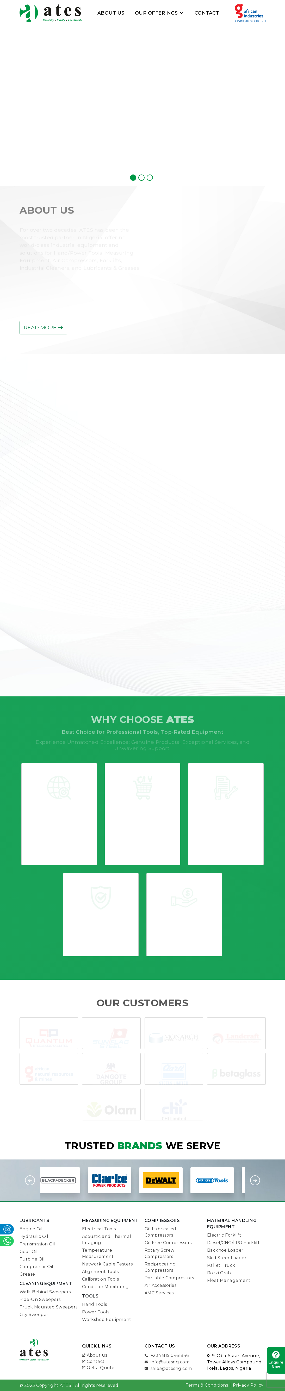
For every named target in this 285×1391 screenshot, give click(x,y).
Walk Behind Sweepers (45, 1291)
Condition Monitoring (105, 1286)
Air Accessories (161, 1285)
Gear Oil (29, 1251)
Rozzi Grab (219, 1272)
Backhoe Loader (225, 1250)
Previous (29, 1180)
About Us (111, 13)
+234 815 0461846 (167, 1355)
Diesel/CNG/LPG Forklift (233, 1242)
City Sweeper (34, 1314)
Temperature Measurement (98, 1253)
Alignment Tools (100, 1271)
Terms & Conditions (206, 1385)
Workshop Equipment (106, 1319)
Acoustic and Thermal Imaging (106, 1239)
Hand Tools (94, 1304)
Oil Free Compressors (168, 1242)
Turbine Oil (32, 1259)
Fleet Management (229, 1280)
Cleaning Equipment (46, 1283)
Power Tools (95, 1311)
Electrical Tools (99, 1228)
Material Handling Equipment (232, 1223)
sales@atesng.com (168, 1368)
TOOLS (90, 1296)
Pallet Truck (221, 1265)
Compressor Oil (36, 1266)
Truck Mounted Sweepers (49, 1306)
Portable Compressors (169, 1277)
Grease (27, 1274)
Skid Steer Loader (227, 1257)
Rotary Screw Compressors (160, 1253)
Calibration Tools (100, 1279)
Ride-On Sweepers (40, 1299)
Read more (43, 327)
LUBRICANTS (34, 1220)
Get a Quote (98, 1367)
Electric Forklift (224, 1235)
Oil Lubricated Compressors (160, 1232)
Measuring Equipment (110, 1220)
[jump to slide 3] (150, 177)
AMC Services (159, 1292)
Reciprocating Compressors (160, 1267)
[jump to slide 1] (133, 177)
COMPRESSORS (162, 1220)
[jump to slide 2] (141, 177)
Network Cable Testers (107, 1264)
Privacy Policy (248, 1385)
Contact (207, 13)
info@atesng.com (167, 1361)
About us (94, 1354)
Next (255, 1180)
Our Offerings (159, 13)
